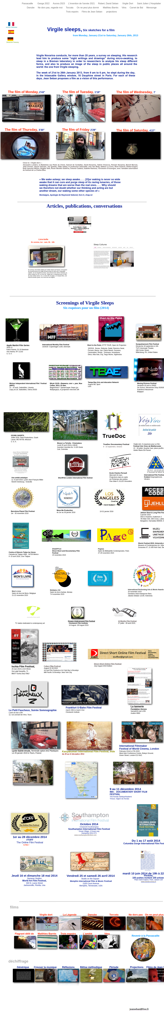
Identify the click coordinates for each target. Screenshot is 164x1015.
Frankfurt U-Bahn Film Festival (84, 707)
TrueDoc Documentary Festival (116, 444)
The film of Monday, (23, 92)
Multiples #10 (55, 590)
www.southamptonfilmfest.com (85, 835)
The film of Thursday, (22, 129)
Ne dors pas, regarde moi (50, 7)
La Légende (70, 914)
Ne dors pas (136, 914)
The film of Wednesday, (134, 92)
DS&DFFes (56, 549)
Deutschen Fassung (12, 42)
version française (11, 27)
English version (82, 788)
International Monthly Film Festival (55, 345)
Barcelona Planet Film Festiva (22, 511)
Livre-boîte (42, 239)
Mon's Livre (16, 591)
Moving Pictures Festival (146, 383)
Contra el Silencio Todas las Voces (22, 552)
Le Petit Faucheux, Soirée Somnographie (33, 710)
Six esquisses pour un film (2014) (86, 308)
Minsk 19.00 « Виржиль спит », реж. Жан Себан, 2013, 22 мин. (66, 384)
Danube (31, 7)
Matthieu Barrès (47, 933)
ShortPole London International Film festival (75, 478)
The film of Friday (76, 129)
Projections (136, 967)
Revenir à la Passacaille (145, 935)
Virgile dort (45, 914)
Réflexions (68, 967)
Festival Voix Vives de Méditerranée (147, 446)
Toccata (70, 7)
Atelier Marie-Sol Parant (142, 450)
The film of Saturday (132, 130)
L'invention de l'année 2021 (81, 3)
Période (113, 967)
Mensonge (151, 7)
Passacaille (28, 3)
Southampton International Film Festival (89, 829)
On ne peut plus (154, 914)
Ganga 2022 (43, 3)
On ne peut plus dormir (88, 7)
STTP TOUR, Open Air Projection (106, 345)
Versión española (83, 795)
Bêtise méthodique (91, 967)
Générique (23, 967)
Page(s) (101, 549)
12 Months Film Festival (127, 621)
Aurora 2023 (59, 3)
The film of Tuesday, (78, 92)
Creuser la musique (45, 967)
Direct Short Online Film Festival (107, 664)
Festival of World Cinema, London (139, 748)
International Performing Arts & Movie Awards (146, 590)
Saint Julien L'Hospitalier (149, 3)
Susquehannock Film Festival (22, 419)
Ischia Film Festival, (23, 666)
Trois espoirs (72, 12)
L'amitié (87, 933)
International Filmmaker (133, 746)
